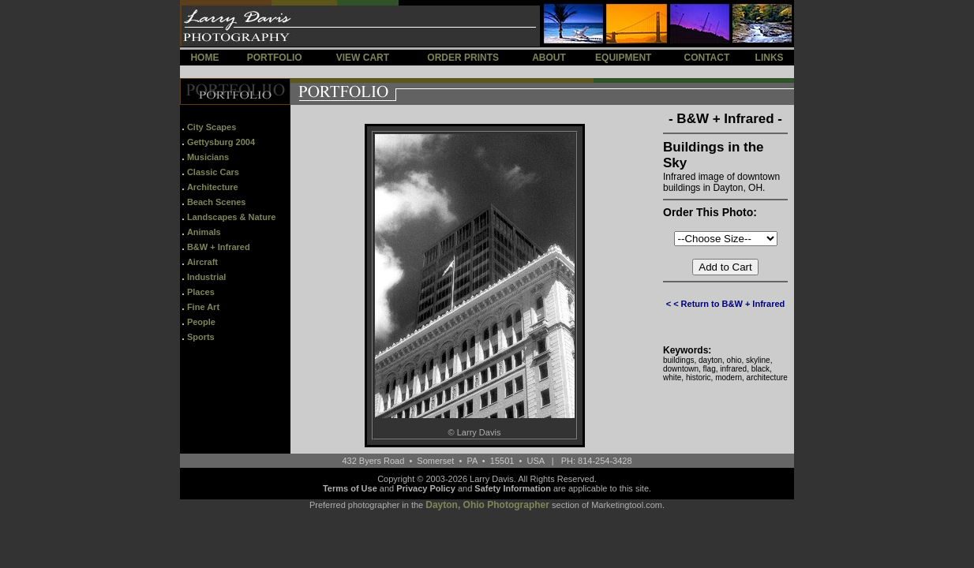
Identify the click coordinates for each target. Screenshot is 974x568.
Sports (201, 337)
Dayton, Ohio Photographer (487, 504)
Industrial (207, 277)
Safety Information (512, 488)
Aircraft (202, 262)
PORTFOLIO (274, 57)
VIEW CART (362, 57)
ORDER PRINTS (463, 57)
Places (201, 292)
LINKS (769, 57)
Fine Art (203, 307)
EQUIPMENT (623, 57)
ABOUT (549, 57)
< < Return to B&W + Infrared (725, 303)
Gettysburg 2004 (221, 142)
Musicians (208, 157)
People (201, 322)
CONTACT (706, 57)
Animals (204, 232)
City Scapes (211, 127)
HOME (204, 57)
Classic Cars (213, 172)
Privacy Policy (425, 488)
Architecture (212, 187)
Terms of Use (350, 488)
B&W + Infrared (218, 247)
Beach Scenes (216, 202)
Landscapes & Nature (231, 217)
